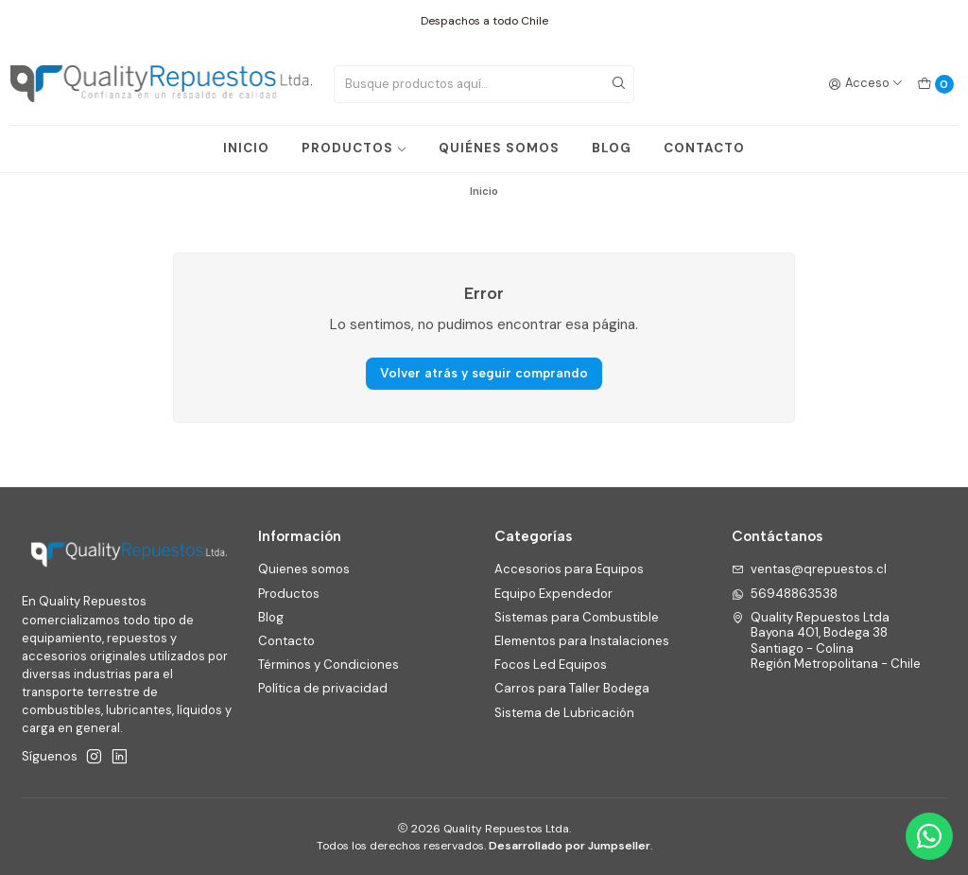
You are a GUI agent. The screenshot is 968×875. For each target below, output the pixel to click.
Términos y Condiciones (328, 664)
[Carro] (935, 83)
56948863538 (785, 594)
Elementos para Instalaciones (581, 641)
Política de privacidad (323, 688)
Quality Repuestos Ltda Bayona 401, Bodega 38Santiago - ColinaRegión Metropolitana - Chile (827, 640)
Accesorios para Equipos (569, 569)
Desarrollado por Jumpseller (569, 845)
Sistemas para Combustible (576, 617)
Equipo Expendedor (553, 594)
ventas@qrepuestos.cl (810, 569)
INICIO (246, 148)
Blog (271, 617)
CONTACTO (704, 148)
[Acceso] (866, 83)
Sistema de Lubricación (564, 713)
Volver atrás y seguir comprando (484, 372)
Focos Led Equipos (550, 664)
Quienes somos (304, 569)
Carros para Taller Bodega (571, 688)
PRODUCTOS (354, 148)
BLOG (611, 148)
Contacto (286, 641)
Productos (289, 594)
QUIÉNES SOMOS (499, 148)
